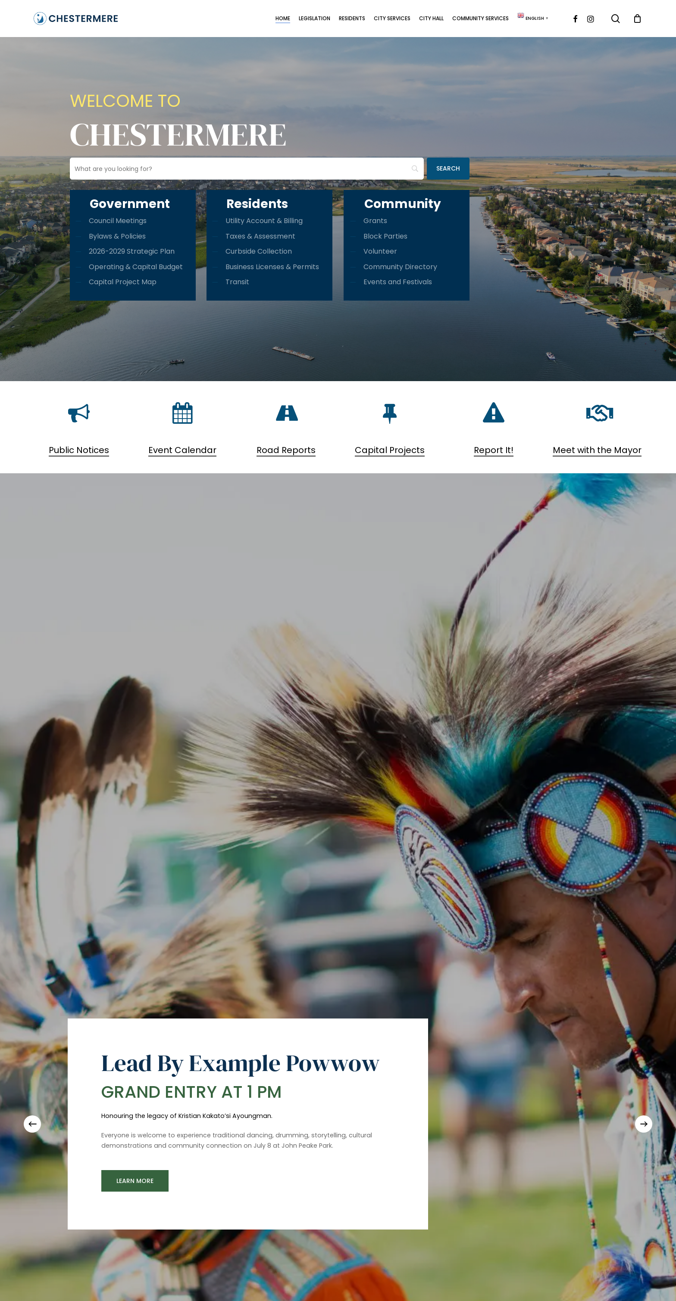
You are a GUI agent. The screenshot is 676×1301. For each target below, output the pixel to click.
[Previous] (32, 1124)
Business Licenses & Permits (272, 267)
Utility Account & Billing (264, 221)
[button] (135, 1181)
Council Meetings (118, 221)
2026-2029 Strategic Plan (132, 251)
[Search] (448, 169)
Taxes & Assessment (260, 236)
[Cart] (637, 18)
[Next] (643, 1124)
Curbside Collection (258, 251)
